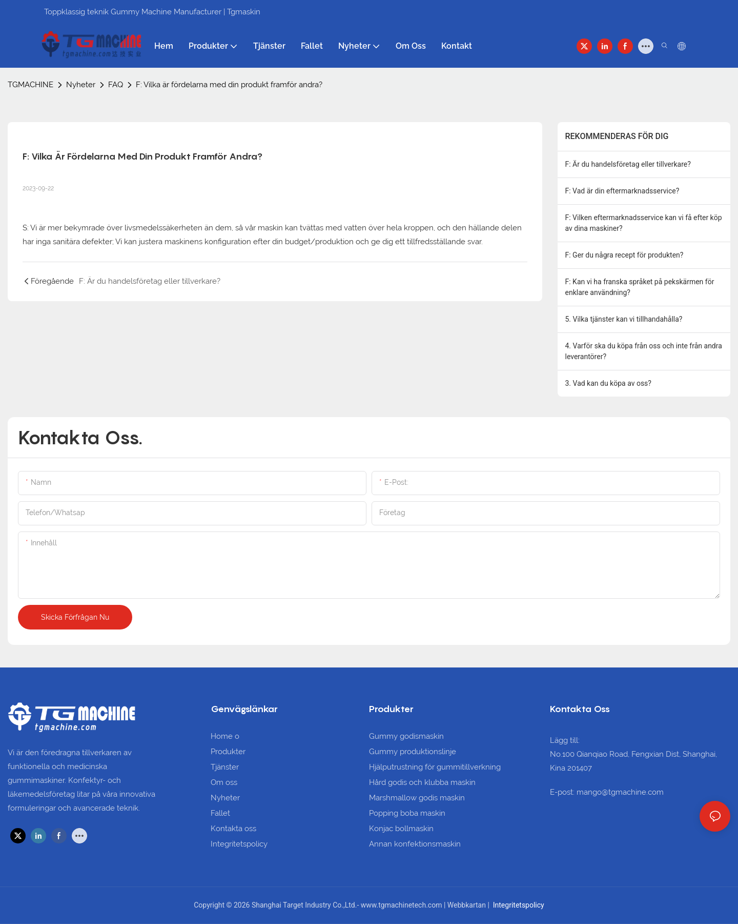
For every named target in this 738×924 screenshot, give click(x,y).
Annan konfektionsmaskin (415, 844)
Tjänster (225, 767)
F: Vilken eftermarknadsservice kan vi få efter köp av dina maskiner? (643, 222)
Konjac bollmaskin (401, 828)
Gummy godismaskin (406, 736)
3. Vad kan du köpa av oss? (608, 383)
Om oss (224, 782)
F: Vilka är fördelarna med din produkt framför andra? (229, 84)
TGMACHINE (30, 84)
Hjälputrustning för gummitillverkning (435, 767)
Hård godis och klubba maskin (422, 782)
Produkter (228, 751)
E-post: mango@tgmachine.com (607, 792)
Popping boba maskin (407, 813)
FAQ (115, 84)
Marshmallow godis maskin (417, 797)
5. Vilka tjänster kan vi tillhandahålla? (624, 319)
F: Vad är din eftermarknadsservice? (622, 191)
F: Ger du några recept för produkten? (624, 255)
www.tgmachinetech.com (402, 905)
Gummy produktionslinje (412, 751)
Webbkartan (467, 905)
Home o (225, 736)
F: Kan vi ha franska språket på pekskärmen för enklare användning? (639, 287)
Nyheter (80, 84)
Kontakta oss (233, 828)
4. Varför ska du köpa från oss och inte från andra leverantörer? (643, 351)
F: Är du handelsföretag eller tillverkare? (628, 164)
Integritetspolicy (239, 844)
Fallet (220, 813)
